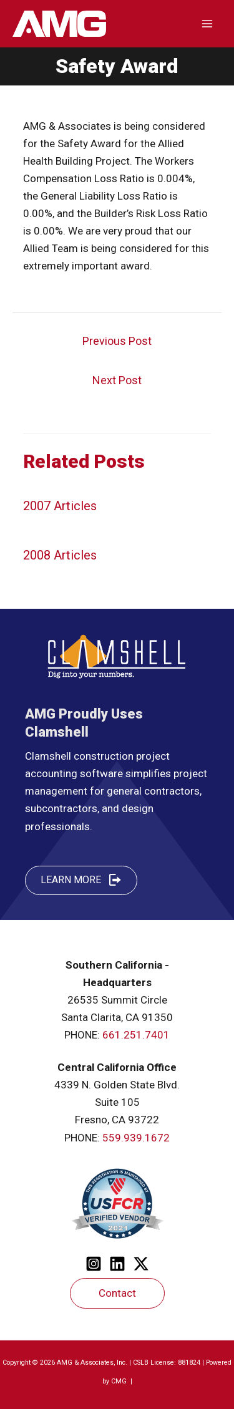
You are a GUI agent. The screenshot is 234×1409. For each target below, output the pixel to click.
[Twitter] (141, 1264)
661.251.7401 (136, 1035)
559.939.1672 (136, 1137)
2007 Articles (60, 505)
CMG (120, 1381)
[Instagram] (93, 1264)
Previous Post (117, 340)
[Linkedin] (117, 1264)
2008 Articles (60, 555)
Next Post (117, 380)
